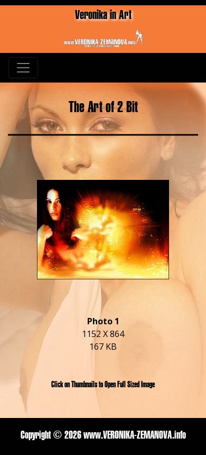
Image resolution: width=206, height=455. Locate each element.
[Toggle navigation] (23, 67)
